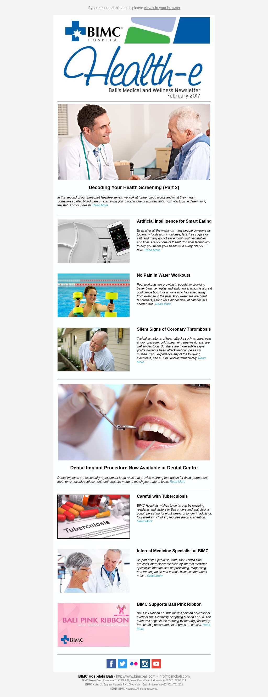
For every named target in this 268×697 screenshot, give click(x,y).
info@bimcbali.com (174, 676)
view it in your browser (162, 8)
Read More (144, 521)
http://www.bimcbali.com (135, 676)
